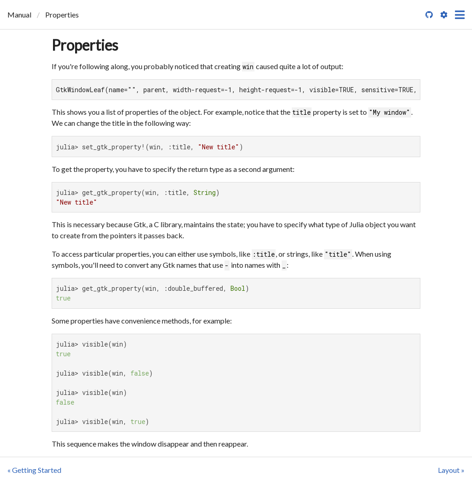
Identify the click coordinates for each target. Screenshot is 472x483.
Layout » (451, 469)
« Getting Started (34, 469)
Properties (85, 45)
